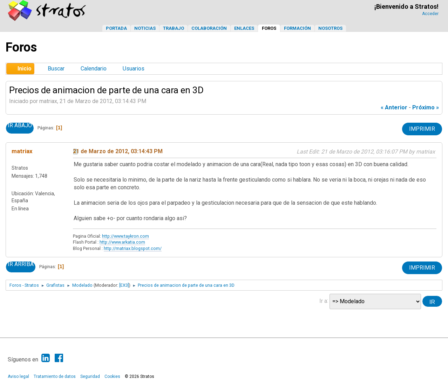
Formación (297, 28)
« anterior (394, 107)
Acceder (430, 13)
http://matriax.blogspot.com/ (133, 248)
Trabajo (173, 28)
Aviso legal (18, 376)
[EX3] (124, 285)
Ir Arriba (21, 264)
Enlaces (244, 28)
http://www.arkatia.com (122, 242)
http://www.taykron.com (125, 236)
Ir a (323, 300)
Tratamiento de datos (55, 376)
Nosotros (330, 28)
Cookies (112, 376)
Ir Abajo (20, 125)
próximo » (425, 107)
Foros (269, 28)
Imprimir (422, 128)
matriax (22, 151)
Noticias (145, 28)
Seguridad (90, 376)
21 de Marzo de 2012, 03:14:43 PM (118, 151)
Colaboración (209, 28)
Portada (116, 28)
